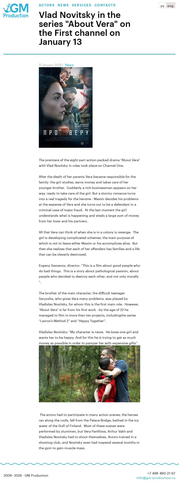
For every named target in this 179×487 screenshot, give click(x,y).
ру (163, 5)
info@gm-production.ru (155, 477)
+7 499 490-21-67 (161, 473)
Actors (47, 5)
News (63, 5)
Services (82, 5)
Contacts (105, 5)
